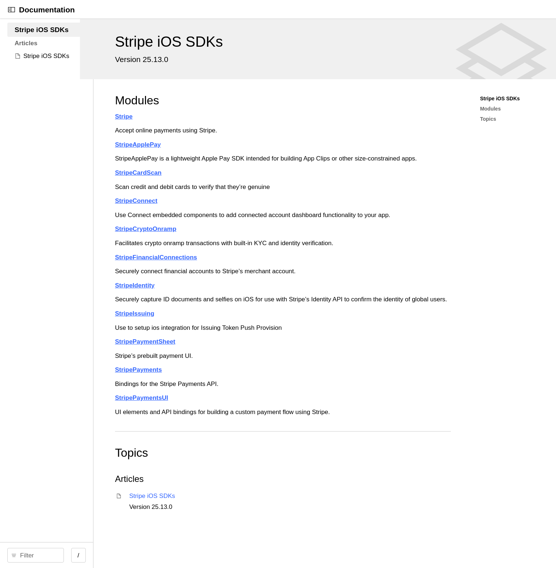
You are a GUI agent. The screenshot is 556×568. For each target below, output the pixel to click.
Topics (244, 471)
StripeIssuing (247, 331)
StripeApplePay (250, 144)
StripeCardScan (250, 181)
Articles (241, 497)
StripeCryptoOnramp (258, 238)
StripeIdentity (247, 294)
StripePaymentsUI (254, 416)
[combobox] (91, 555)
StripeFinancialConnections (268, 266)
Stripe (236, 116)
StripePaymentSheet (257, 359)
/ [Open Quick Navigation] (183, 555)
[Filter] (91, 555)
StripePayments (251, 388)
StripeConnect (248, 209)
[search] (88, 555)
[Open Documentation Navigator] (11, 9)
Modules (249, 100)
